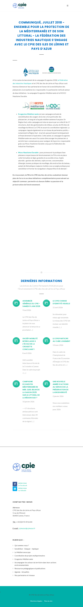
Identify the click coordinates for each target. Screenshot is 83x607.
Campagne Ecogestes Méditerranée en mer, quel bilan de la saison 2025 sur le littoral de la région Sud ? (31, 389)
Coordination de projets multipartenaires (30, 556)
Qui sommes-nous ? (22, 545)
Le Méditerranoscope (23, 552)
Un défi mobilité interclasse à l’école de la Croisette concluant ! (29, 344)
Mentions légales (36, 601)
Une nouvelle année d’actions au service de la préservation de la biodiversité (60, 387)
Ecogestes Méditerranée (24, 559)
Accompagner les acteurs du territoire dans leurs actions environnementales (35, 563)
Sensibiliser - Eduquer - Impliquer (27, 549)
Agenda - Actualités (22, 572)
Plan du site (48, 601)
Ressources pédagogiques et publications (30, 568)
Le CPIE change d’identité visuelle (61, 302)
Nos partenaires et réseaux (25, 575)
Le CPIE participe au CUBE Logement (61, 339)
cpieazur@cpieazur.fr (27, 528)
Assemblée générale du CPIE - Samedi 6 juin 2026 (31, 304)
